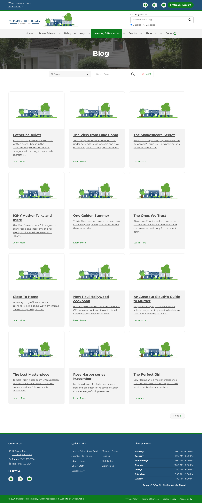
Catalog (137, 25)
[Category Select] (70, 74)
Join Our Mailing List (82, 456)
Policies (106, 456)
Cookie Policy (169, 499)
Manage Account (180, 5)
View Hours (15, 6)
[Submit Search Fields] (133, 74)
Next (177, 415)
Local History (78, 471)
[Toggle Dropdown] (60, 33)
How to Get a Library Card (85, 451)
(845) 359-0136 (27, 459)
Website (150, 25)
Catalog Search (139, 14)
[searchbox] (115, 74)
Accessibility (186, 499)
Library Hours (78, 461)
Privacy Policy (131, 499)
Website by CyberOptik (72, 499)
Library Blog (108, 466)
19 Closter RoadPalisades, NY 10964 (22, 453)
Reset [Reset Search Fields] (146, 74)
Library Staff (78, 466)
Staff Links (107, 461)
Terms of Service (150, 499)
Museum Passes (110, 451)
